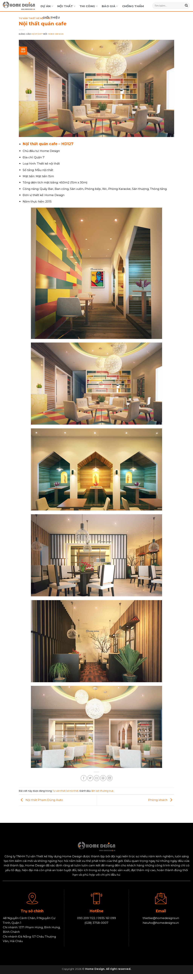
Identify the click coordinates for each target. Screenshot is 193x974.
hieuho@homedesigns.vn (161, 923)
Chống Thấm (133, 6)
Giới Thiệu (51, 17)
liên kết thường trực (102, 790)
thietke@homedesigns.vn (161, 918)
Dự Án (47, 6)
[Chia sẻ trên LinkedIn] (110, 778)
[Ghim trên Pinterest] (103, 778)
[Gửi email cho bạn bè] (97, 778)
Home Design (56, 34)
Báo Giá (110, 6)
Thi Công (89, 6)
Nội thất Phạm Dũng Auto (41, 800)
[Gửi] (186, 6)
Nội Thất (66, 6)
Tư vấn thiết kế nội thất (35, 18)
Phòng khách (161, 800)
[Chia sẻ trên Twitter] (90, 778)
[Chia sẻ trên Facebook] (84, 778)
